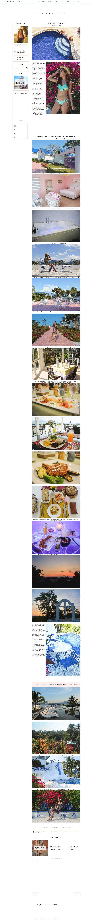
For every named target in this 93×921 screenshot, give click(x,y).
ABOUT (43, 1)
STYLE (68, 1)
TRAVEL (63, 1)
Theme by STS (55, 919)
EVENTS (73, 1)
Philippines (52, 831)
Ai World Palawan (39, 831)
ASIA (48, 831)
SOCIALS (49, 1)
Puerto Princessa (59, 831)
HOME (39, 1)
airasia (45, 831)
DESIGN (78, 1)
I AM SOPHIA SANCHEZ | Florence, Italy (42, 919)
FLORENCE (56, 1)
